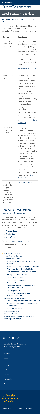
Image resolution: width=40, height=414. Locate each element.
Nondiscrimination (10, 384)
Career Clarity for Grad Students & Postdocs (23, 301)
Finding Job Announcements (17, 274)
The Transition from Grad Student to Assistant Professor (20, 294)
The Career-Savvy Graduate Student (20, 269)
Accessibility (8, 379)
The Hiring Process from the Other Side (22, 272)
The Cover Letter (13, 283)
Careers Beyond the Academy (15, 298)
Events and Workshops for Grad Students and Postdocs (22, 304)
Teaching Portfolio (14, 290)
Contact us (7, 358)
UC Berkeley (7, 2)
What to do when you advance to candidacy (23, 266)
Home (4, 19)
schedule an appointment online (20, 241)
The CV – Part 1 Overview (16, 277)
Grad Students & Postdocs (16, 19)
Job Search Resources (15, 308)
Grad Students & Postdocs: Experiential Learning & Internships (19, 318)
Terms (6, 370)
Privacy (6, 374)
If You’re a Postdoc (11, 314)
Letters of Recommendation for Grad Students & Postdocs (21, 287)
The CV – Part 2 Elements (16, 280)
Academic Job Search (12, 259)
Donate (6, 365)
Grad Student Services (13, 256)
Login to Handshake (25, 182)
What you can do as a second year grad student (21, 262)
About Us (7, 353)
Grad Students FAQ (11, 311)
